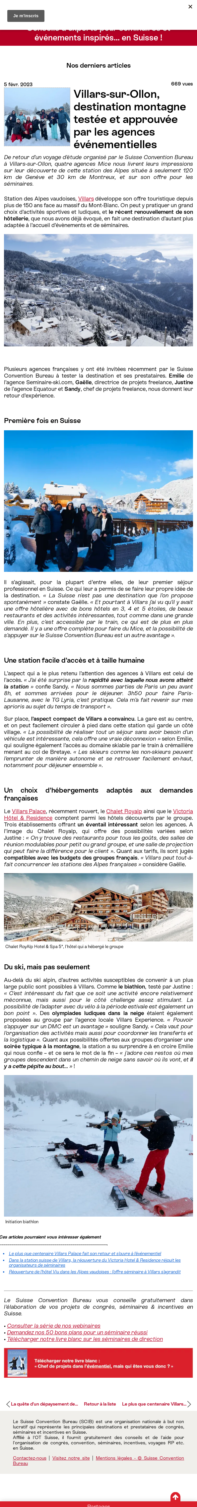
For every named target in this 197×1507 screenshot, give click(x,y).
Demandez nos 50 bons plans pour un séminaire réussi (77, 1332)
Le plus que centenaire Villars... (154, 1404)
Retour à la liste (100, 1404)
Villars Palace (29, 811)
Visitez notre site (71, 1458)
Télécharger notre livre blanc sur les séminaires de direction (85, 1339)
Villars (86, 198)
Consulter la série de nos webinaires (53, 1325)
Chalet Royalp (124, 811)
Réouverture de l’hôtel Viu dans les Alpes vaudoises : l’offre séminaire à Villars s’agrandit (95, 1271)
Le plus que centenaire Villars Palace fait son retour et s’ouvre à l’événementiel (85, 1253)
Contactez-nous (29, 1458)
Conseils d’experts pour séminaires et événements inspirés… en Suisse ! (98, 32)
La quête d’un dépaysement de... (44, 1404)
